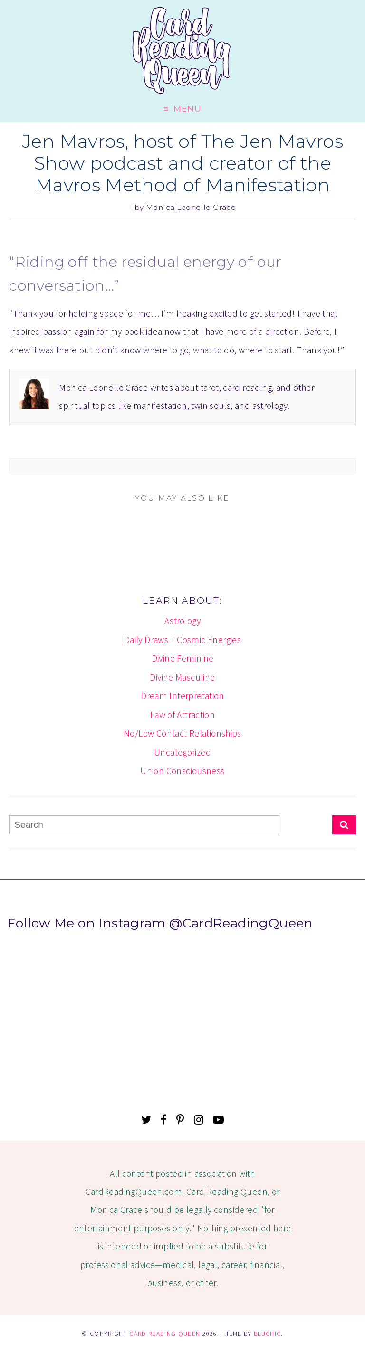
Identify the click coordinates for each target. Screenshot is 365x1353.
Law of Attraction (182, 714)
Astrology (182, 620)
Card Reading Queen (164, 1334)
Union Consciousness (182, 770)
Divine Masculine (182, 677)
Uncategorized (182, 752)
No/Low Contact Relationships (182, 733)
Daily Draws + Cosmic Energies (182, 639)
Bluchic (267, 1334)
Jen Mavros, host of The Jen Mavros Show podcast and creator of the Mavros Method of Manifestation (182, 163)
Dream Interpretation (182, 695)
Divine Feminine (183, 658)
